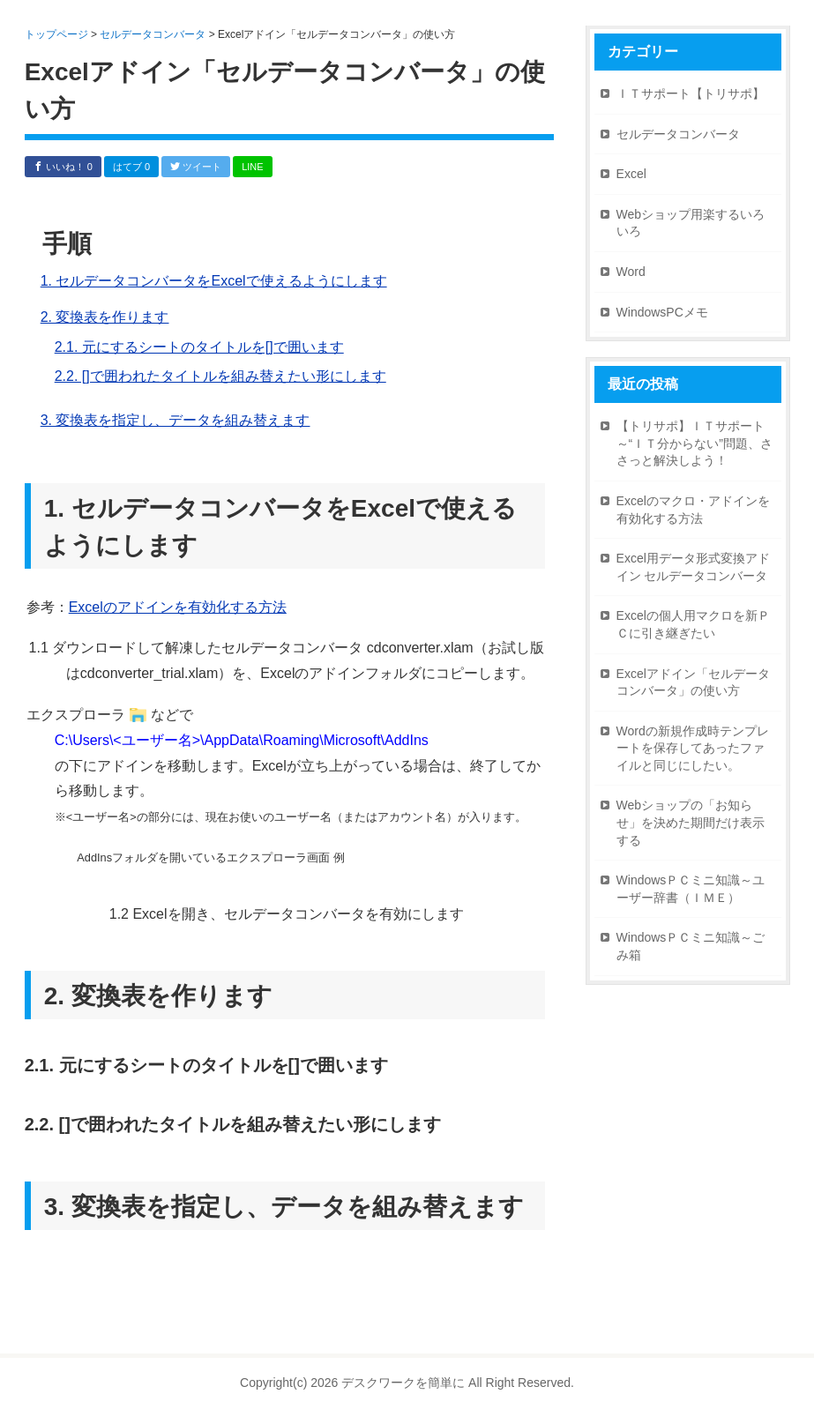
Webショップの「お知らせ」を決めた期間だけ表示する (690, 822)
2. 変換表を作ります (105, 316)
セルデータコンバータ (678, 134)
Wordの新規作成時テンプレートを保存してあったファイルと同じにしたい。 (692, 748)
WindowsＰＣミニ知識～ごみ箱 (690, 946)
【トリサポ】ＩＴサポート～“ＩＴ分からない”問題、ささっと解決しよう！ (694, 443)
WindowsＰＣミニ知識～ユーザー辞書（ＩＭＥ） (690, 889)
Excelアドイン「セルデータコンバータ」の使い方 (693, 682)
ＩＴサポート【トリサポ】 (690, 93)
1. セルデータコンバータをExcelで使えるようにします (214, 280)
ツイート (195, 166)
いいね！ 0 (63, 166)
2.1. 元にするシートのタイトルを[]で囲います (199, 346)
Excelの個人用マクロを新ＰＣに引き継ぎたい (693, 624)
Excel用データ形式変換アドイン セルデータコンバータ (693, 567)
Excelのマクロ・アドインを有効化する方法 (693, 510)
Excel (631, 174)
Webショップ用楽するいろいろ (690, 223)
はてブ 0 (131, 166)
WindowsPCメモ (662, 312)
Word (631, 272)
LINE (252, 166)
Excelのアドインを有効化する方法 (178, 607)
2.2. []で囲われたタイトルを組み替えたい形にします (220, 376)
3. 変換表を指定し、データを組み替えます (175, 420)
